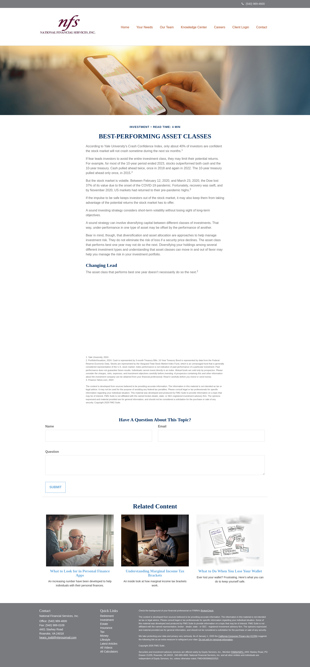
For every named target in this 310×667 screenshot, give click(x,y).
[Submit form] (55, 487)
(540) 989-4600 (253, 3)
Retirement (107, 616)
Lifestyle (105, 639)
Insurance (106, 627)
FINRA (234, 652)
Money (104, 635)
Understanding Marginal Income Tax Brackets (155, 573)
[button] (144, 26)
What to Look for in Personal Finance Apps (80, 573)
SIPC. (241, 652)
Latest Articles (108, 643)
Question (52, 451)
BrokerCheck (207, 610)
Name (49, 426)
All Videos (106, 647)
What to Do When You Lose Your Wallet (230, 571)
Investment (107, 619)
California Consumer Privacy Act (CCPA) (238, 636)
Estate (104, 623)
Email (162, 426)
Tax (102, 631)
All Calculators (109, 651)
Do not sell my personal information (216, 639)
